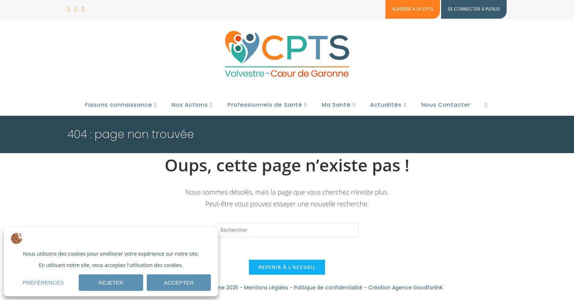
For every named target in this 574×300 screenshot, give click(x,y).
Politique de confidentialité (328, 287)
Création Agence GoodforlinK (405, 287)
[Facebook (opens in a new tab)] (69, 9)
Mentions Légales (266, 287)
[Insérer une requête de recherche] (287, 230)
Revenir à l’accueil (287, 267)
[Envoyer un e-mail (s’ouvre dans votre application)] (82, 9)
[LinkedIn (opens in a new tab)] (75, 9)
